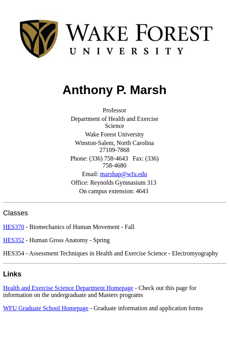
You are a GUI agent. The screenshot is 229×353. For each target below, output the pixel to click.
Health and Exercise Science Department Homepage (68, 288)
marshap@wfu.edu (123, 174)
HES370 (13, 227)
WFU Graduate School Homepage (45, 308)
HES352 (13, 240)
